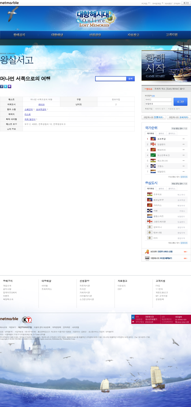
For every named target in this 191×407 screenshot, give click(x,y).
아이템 (45, 285)
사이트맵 (75, 327)
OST (120, 289)
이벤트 (6, 295)
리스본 (28, 114)
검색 (130, 78)
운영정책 (160, 299)
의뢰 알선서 (30, 119)
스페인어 (29, 109)
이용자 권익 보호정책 (42, 327)
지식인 (83, 289)
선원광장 (95, 35)
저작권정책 (56, 327)
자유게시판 (85, 285)
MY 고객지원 (161, 295)
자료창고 (133, 35)
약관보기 (12, 327)
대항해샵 (57, 35)
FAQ (158, 285)
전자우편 (66, 327)
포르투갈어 (41, 109)
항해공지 (19, 35)
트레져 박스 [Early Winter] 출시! (170, 88)
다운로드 (122, 285)
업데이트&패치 (10, 292)
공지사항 (7, 289)
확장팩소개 (8, 299)
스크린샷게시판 (87, 299)
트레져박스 (47, 289)
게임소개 (7, 285)
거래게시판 (85, 292)
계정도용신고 (162, 292)
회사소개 (3, 327)
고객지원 (172, 35)
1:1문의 (159, 289)
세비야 (41, 104)
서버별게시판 (86, 295)
